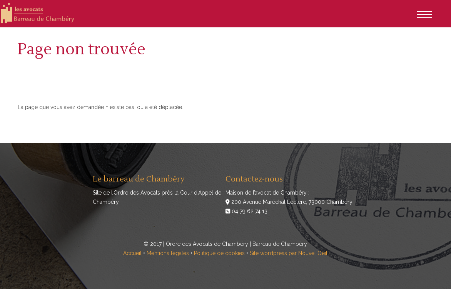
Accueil (132, 253)
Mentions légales (168, 253)
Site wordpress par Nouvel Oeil (288, 253)
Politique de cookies (219, 253)
